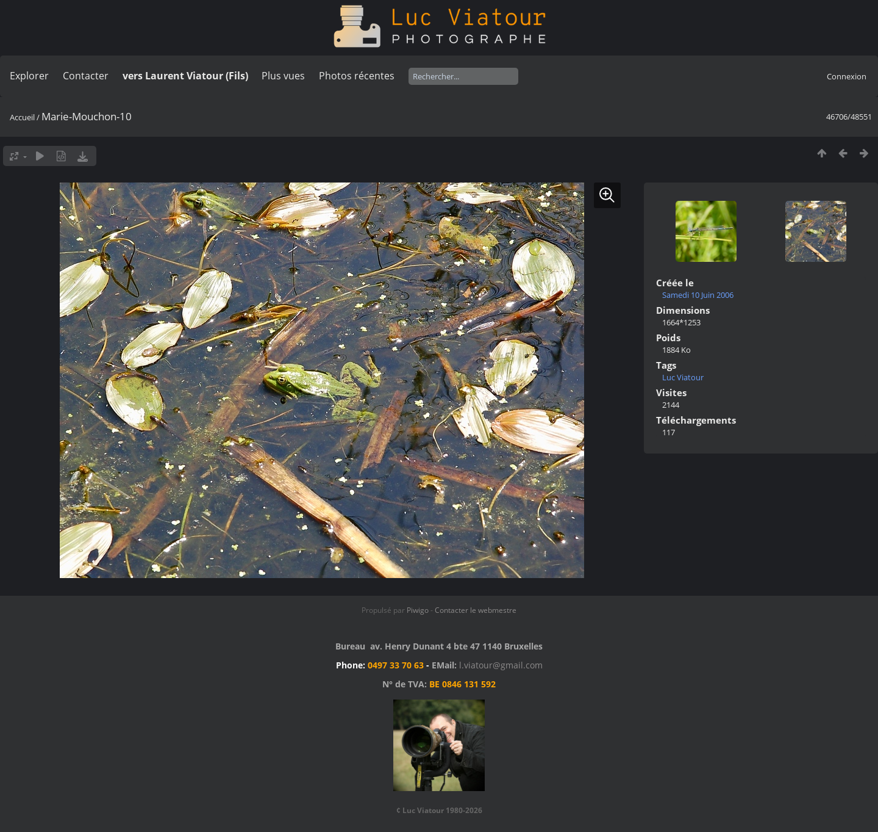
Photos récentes (356, 75)
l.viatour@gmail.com (501, 665)
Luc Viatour (683, 377)
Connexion (846, 76)
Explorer (29, 75)
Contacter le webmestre (475, 610)
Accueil (22, 117)
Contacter (86, 75)
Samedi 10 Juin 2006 (697, 294)
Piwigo (418, 610)
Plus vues (283, 75)
